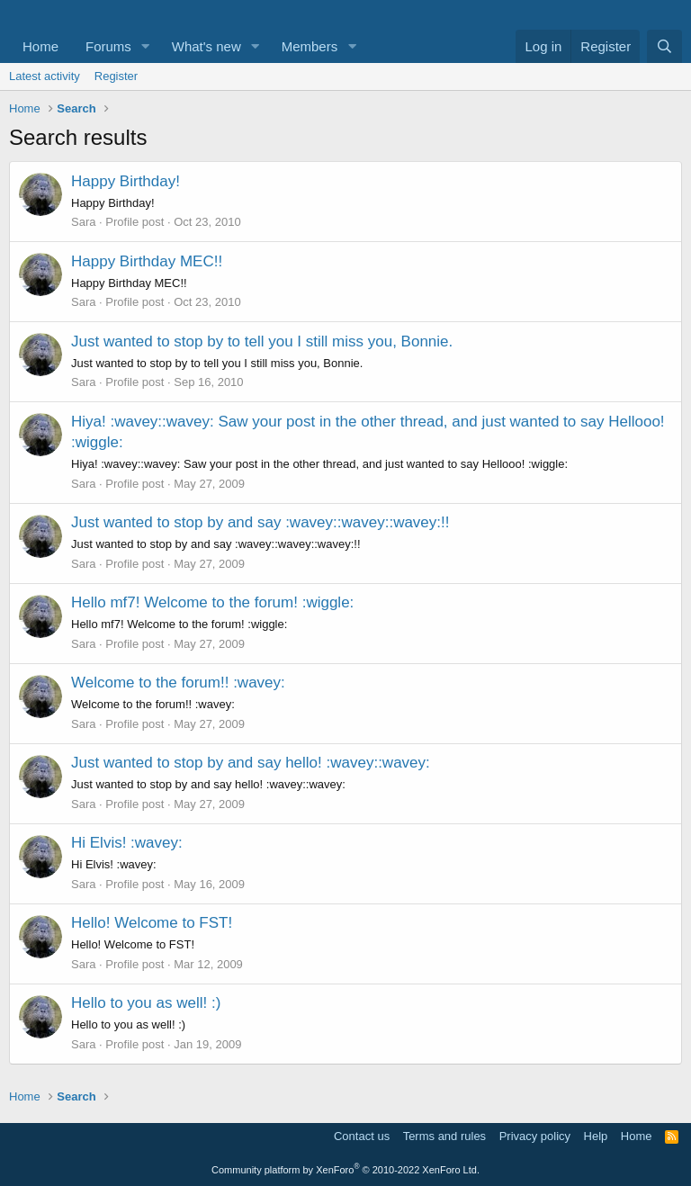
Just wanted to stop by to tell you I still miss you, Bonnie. (262, 341)
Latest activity (44, 76)
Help (596, 1136)
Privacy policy (534, 1136)
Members (310, 46)
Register (116, 76)
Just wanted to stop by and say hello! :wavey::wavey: (250, 762)
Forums (108, 46)
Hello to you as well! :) (145, 1002)
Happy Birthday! (125, 181)
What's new (206, 46)
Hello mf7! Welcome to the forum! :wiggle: (212, 602)
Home (40, 46)
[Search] (664, 46)
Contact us (362, 1136)
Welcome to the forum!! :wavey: (178, 682)
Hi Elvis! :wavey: (127, 842)
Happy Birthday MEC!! (146, 261)
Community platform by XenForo (345, 1169)
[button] (145, 46)
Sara (83, 222)
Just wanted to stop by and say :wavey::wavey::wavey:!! (260, 522)
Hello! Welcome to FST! (151, 922)
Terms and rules (444, 1136)
